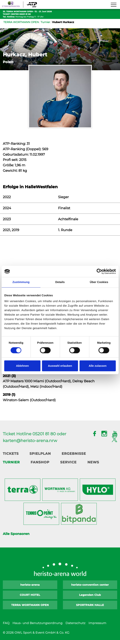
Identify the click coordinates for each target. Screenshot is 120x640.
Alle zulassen (97, 365)
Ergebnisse (74, 454)
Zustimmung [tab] (20, 282)
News (93, 462)
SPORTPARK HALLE (90, 605)
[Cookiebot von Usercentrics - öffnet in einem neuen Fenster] (99, 271)
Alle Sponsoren (16, 534)
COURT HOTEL (30, 595)
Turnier (45, 22)
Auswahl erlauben (60, 365)
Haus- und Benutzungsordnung (37, 623)
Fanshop (40, 462)
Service (68, 462)
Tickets (11, 454)
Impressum (97, 623)
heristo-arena (30, 584)
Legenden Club (90, 595)
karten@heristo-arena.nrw (30, 440)
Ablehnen (22, 365)
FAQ (6, 623)
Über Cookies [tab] (99, 282)
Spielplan (40, 454)
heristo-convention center (90, 584)
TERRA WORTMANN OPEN (21, 22)
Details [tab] (60, 282)
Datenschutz (75, 623)
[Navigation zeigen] (113, 5)
